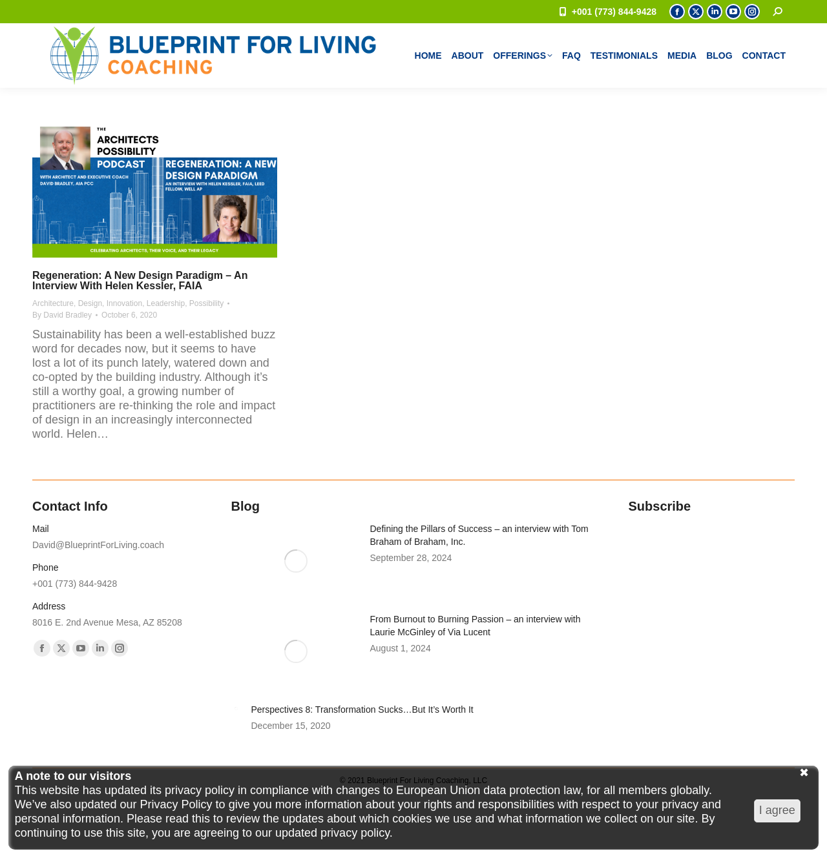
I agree (777, 810)
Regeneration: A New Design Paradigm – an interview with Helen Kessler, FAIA (139, 280)
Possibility (206, 303)
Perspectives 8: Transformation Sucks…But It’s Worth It (362, 709)
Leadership (166, 303)
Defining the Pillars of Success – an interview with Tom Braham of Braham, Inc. (479, 535)
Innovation (124, 303)
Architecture (53, 303)
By (62, 315)
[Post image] (296, 561)
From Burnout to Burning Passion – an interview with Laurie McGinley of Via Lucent (475, 625)
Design (90, 303)
